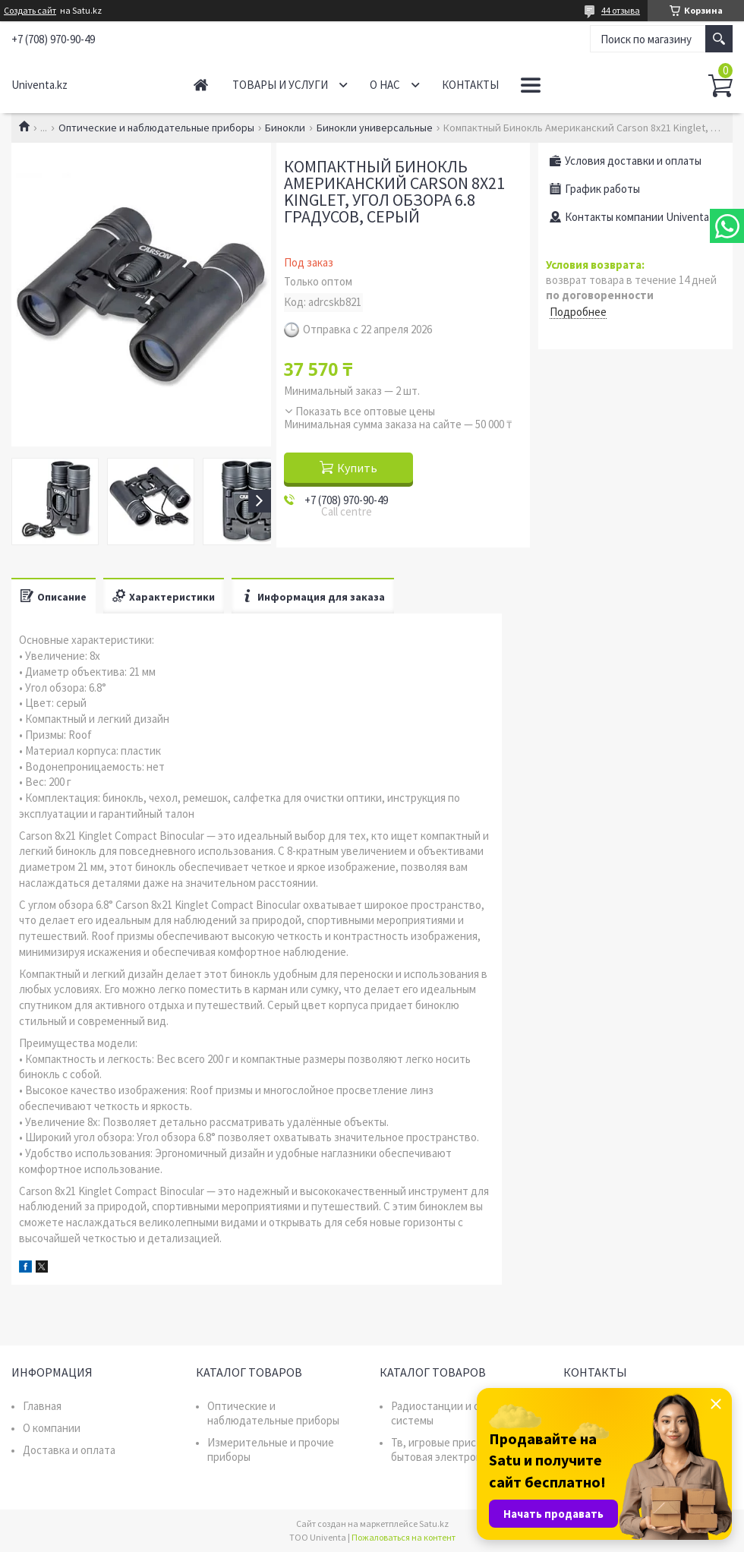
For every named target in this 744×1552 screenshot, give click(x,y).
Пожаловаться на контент (404, 1537)
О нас (385, 84)
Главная (200, 84)
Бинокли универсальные (375, 127)
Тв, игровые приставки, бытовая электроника (449, 1449)
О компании (51, 1428)
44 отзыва (620, 10)
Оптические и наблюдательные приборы (156, 127)
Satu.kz (434, 1523)
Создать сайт (30, 10)
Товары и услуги (280, 84)
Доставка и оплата (69, 1450)
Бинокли (285, 127)
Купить (357, 467)
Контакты (470, 84)
